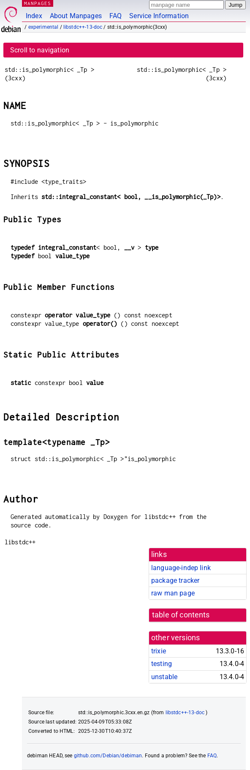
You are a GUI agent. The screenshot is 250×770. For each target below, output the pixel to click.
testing (161, 664)
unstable (164, 677)
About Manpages (76, 16)
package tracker (175, 580)
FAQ (115, 16)
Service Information (159, 16)
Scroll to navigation (39, 50)
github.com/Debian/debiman (108, 756)
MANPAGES (37, 3)
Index (34, 16)
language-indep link (181, 568)
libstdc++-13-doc (82, 27)
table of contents (181, 615)
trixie (158, 651)
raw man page (173, 593)
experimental (43, 27)
